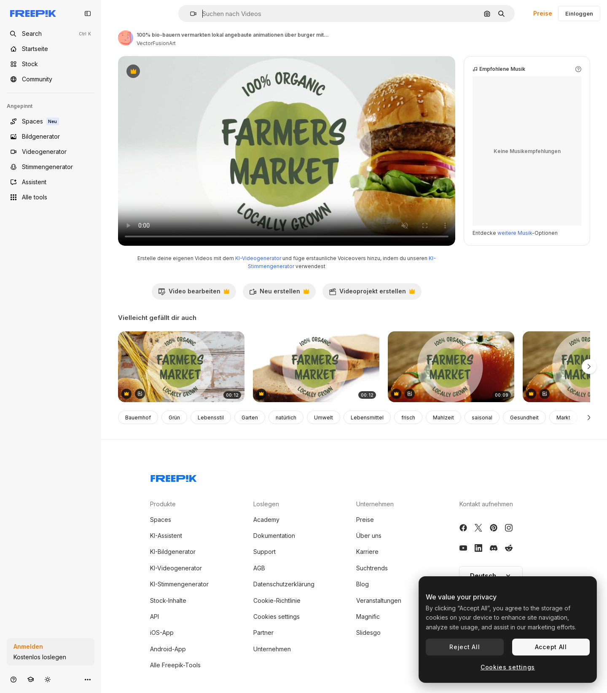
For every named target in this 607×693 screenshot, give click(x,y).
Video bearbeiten (193, 293)
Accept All (551, 646)
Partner (263, 632)
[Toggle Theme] (47, 679)
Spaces (160, 519)
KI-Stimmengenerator (179, 584)
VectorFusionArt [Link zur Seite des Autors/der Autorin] (156, 43)
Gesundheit (524, 417)
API (154, 616)
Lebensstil (211, 417)
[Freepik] (33, 13)
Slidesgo (368, 632)
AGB (259, 568)
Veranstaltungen (378, 600)
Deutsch (491, 576)
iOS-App (162, 632)
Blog (362, 584)
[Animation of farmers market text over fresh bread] (181, 367)
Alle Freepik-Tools (175, 665)
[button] (189, 14)
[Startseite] (50, 49)
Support (264, 551)
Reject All (464, 646)
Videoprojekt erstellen (372, 293)
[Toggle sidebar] (87, 13)
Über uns (368, 535)
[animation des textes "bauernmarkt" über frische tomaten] (451, 367)
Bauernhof (138, 417)
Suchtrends (372, 568)
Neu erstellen (279, 293)
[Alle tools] (50, 197)
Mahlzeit (443, 417)
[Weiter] (589, 417)
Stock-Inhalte (168, 600)
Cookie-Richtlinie (277, 600)
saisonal (482, 417)
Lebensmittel (367, 417)
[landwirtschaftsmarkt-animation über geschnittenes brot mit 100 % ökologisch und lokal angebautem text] (316, 367)
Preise (542, 13)
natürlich (286, 417)
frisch (408, 417)
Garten (250, 417)
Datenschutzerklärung (283, 584)
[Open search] (50, 33)
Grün (174, 417)
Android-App (168, 649)
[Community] (50, 79)
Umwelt (323, 417)
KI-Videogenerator (258, 258)
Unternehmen (272, 649)
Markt (563, 417)
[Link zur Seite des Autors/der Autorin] (125, 38)
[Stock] (50, 64)
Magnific (368, 616)
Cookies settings (276, 616)
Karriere (367, 551)
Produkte (163, 504)
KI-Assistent (166, 535)
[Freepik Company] (173, 476)
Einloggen (579, 13)
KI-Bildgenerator (173, 551)
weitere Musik (514, 233)
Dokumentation (274, 535)
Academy (266, 519)
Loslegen (266, 504)
